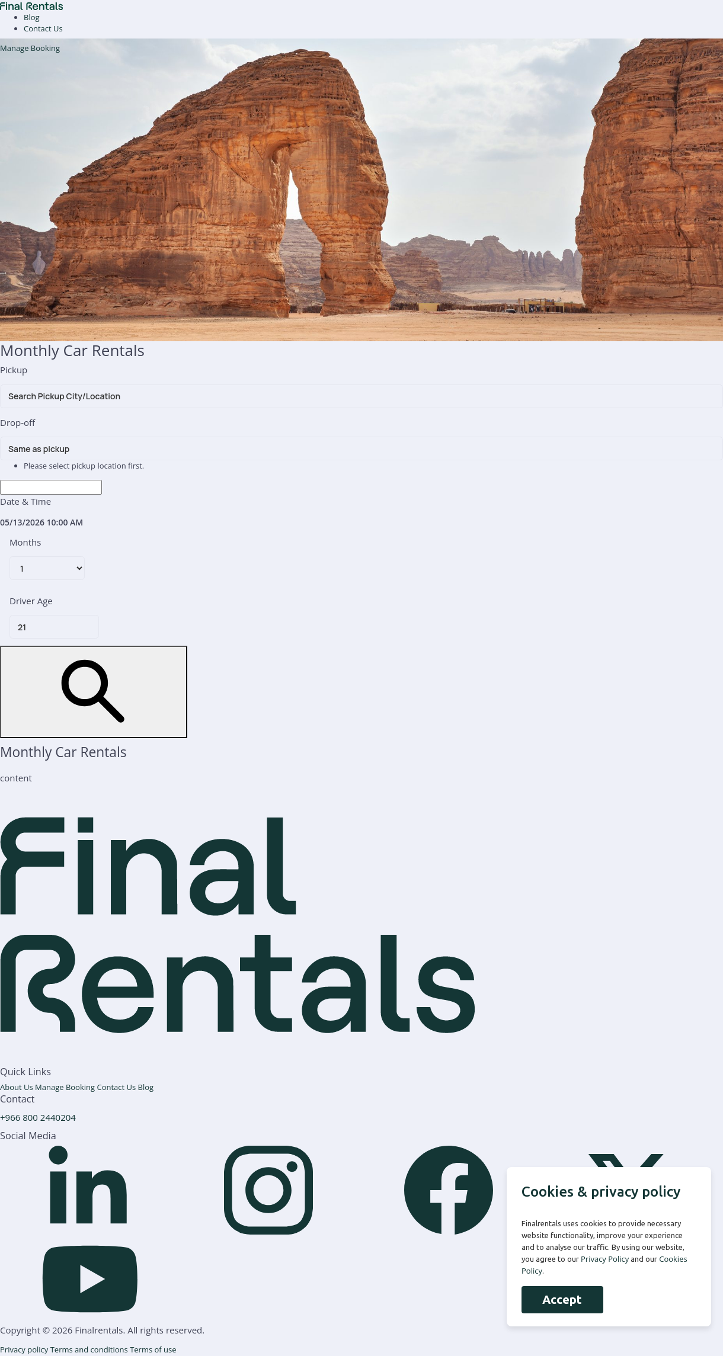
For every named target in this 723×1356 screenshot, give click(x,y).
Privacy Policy (605, 1259)
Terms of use (153, 1349)
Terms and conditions (90, 1349)
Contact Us (43, 28)
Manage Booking (30, 48)
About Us (17, 1087)
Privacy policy (25, 1349)
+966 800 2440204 (38, 1117)
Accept (562, 1299)
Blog (32, 17)
